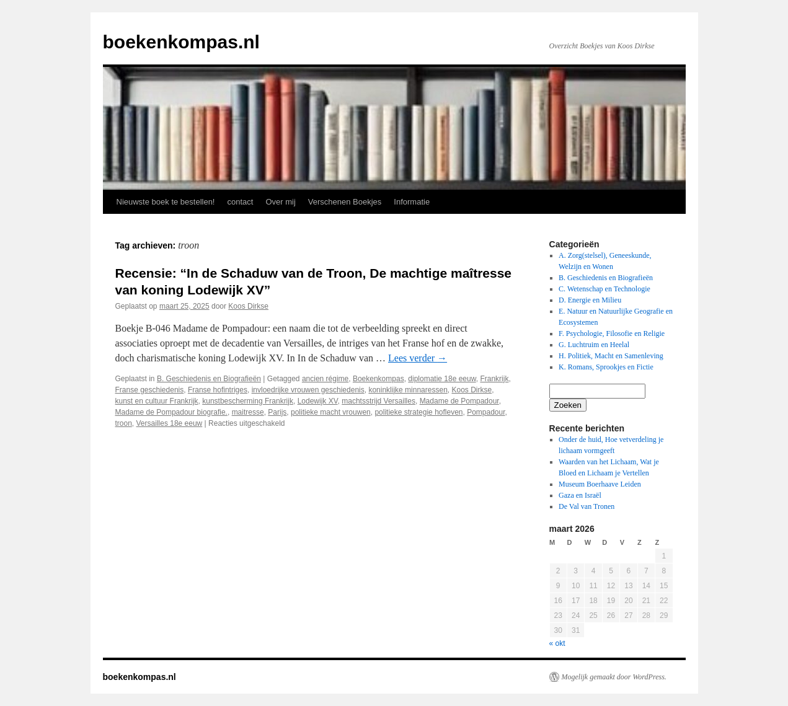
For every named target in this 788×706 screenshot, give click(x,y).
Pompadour (486, 412)
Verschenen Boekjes (345, 201)
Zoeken (568, 405)
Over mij (280, 201)
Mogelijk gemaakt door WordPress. (614, 677)
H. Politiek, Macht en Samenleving (611, 355)
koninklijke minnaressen (407, 390)
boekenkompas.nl (181, 42)
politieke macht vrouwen (331, 412)
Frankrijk (494, 378)
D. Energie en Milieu (590, 300)
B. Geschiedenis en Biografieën (209, 378)
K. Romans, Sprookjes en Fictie (606, 367)
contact (240, 201)
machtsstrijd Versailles (378, 401)
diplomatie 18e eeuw (442, 378)
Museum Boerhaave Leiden (600, 484)
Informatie (412, 201)
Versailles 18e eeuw (169, 423)
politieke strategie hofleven (418, 412)
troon (123, 423)
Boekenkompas (378, 378)
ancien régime (325, 378)
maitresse (248, 412)
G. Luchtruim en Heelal (594, 344)
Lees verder (417, 358)
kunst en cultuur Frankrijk (156, 401)
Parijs (277, 412)
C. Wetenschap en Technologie (604, 289)
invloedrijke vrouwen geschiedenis (308, 390)
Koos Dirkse (248, 306)
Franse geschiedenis (149, 390)
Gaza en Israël (580, 495)
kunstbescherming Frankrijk (247, 401)
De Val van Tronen (586, 506)
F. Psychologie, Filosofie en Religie (612, 333)
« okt (557, 643)
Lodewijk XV (318, 401)
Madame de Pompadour (459, 401)
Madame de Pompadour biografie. (171, 412)
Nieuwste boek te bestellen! (166, 201)
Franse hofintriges (217, 390)
